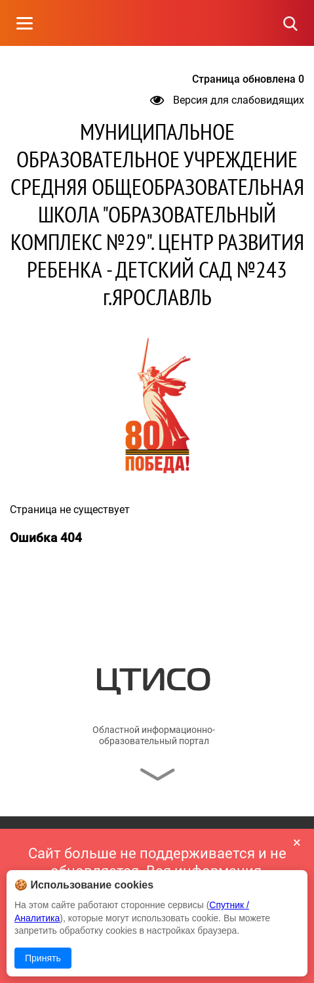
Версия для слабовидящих (227, 100)
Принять (43, 958)
